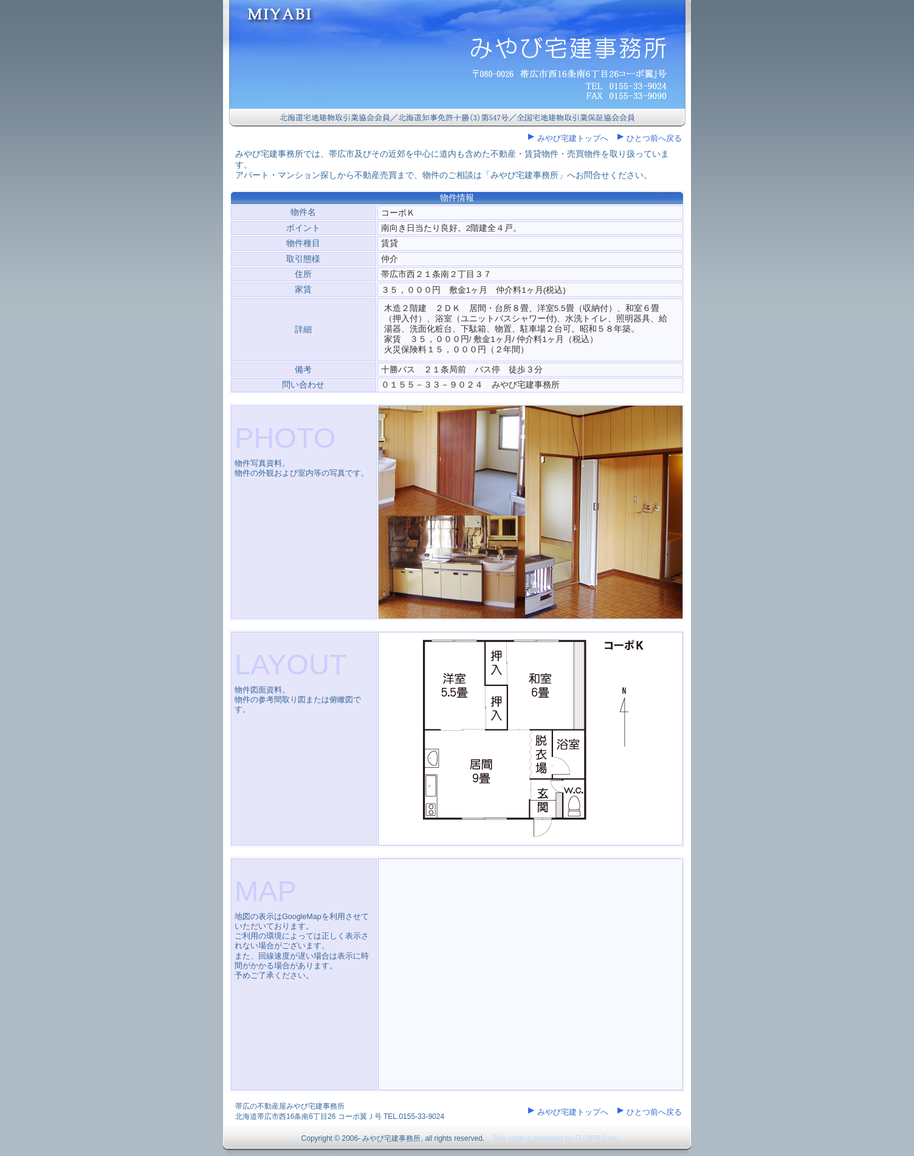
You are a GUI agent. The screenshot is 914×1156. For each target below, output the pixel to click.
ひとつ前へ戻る (654, 138)
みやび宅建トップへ (572, 138)
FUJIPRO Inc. (597, 1138)
